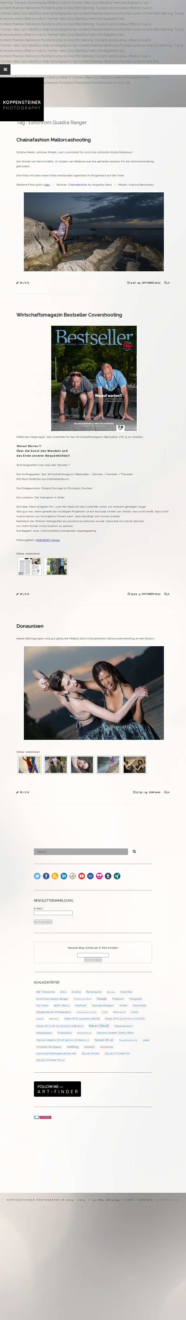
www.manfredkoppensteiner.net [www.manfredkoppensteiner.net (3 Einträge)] (56, 1053)
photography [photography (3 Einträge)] (44, 1033)
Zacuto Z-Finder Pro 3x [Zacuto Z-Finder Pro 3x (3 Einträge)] (50, 1060)
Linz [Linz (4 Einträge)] (105, 1012)
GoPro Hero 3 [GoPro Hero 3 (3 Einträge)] (62, 1005)
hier (47, 184)
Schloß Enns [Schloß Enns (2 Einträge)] (84, 1033)
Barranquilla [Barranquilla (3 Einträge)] (94, 992)
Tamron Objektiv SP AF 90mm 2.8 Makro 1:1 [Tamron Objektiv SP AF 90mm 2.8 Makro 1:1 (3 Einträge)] (62, 1040)
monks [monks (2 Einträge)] (40, 1019)
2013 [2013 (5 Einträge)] (63, 991)
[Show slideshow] (28, 553)
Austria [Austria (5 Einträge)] (76, 991)
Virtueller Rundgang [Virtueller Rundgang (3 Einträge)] (48, 1047)
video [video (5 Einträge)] (146, 1040)
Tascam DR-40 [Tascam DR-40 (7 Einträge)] (104, 1040)
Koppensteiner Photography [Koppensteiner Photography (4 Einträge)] (53, 1012)
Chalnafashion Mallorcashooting (53, 140)
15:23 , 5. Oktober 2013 (146, 594)
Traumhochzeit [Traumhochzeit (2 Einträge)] (128, 1040)
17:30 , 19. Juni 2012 (148, 792)
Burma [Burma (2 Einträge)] (111, 992)
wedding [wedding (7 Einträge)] (73, 1046)
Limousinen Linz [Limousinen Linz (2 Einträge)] (87, 1012)
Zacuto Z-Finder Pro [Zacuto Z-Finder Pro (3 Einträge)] (117, 1053)
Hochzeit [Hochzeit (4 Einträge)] (80, 1005)
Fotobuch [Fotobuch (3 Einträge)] (118, 999)
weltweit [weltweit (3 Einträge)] (89, 1047)
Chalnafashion (77, 184)
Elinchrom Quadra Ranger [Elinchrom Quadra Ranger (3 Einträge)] (52, 999)
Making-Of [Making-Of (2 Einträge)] (119, 1012)
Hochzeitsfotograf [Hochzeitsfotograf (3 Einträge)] (103, 1005)
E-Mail (39, 908)
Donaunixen (30, 626)
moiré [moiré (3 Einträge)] (134, 1012)
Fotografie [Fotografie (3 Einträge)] (136, 999)
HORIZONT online (48, 540)
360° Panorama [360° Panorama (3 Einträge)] (45, 992)
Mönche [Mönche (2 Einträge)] (54, 1019)
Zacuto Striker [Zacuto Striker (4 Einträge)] (90, 1053)
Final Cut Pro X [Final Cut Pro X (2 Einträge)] (82, 999)
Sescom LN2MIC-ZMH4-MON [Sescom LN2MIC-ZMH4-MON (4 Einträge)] (115, 1033)
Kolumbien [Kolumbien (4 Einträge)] (139, 1005)
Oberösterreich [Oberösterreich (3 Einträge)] (124, 1026)
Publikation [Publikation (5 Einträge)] (65, 1032)
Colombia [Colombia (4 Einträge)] (126, 992)
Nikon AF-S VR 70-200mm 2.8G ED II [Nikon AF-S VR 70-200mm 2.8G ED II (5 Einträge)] (60, 1026)
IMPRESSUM (169, 1200)
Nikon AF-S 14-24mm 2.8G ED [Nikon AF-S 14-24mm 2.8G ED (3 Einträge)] (82, 1018)
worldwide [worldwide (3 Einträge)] (106, 1047)
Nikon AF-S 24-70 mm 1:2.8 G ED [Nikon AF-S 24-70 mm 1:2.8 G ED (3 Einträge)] (124, 1018)
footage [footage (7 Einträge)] (102, 998)
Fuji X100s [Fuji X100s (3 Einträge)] (42, 1005)
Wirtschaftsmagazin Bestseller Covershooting (69, 315)
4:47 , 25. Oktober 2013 (145, 282)
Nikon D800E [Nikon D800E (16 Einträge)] (99, 1026)
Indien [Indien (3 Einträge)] (123, 1005)
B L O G (24, 282)
